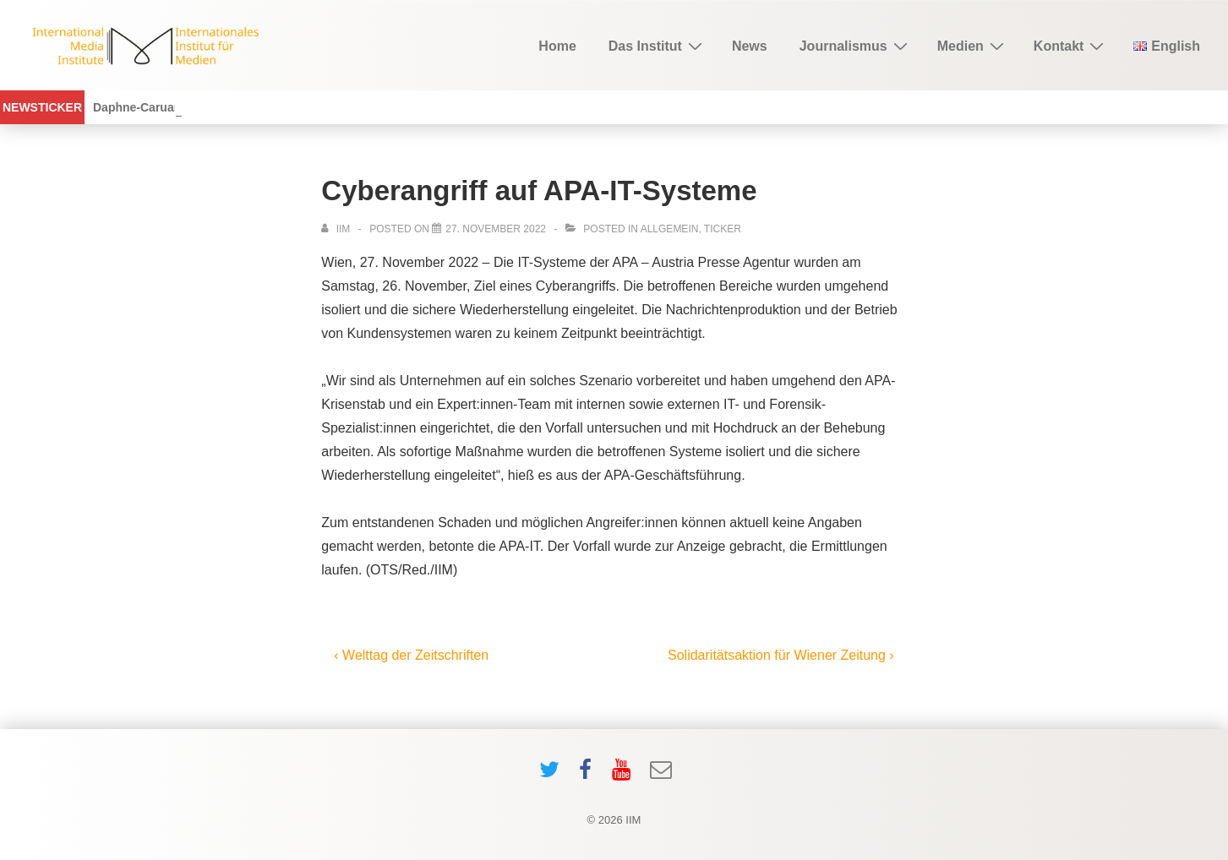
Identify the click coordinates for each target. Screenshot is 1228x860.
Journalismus (856, 45)
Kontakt (1071, 45)
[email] (663, 775)
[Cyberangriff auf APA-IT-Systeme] (495, 229)
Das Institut (658, 45)
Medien (972, 45)
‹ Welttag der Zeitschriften (411, 655)
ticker (722, 229)
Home (557, 46)
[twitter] (553, 775)
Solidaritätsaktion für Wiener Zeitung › (781, 655)
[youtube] (625, 775)
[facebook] (589, 775)
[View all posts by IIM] (336, 229)
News (749, 46)
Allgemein (670, 229)
